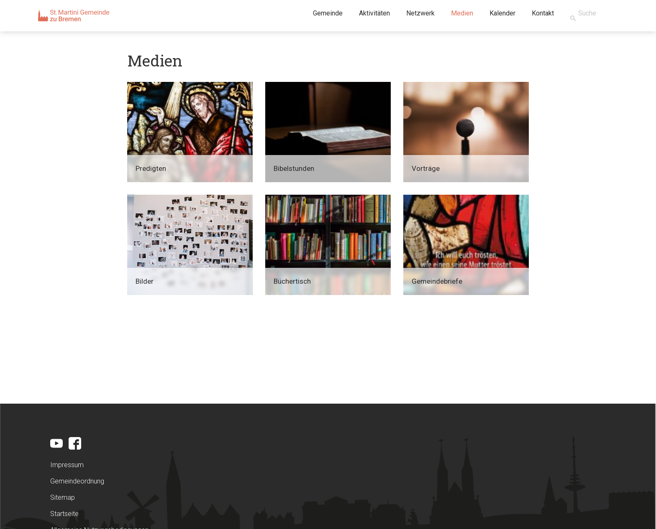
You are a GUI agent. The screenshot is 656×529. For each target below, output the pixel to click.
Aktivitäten (374, 13)
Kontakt (543, 13)
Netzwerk (420, 13)
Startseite (64, 514)
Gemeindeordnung (77, 481)
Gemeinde (328, 13)
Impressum (67, 465)
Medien (462, 13)
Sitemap (62, 497)
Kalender (502, 13)
